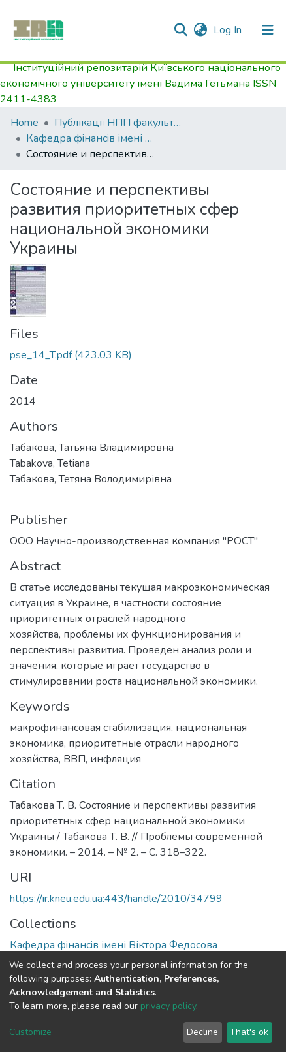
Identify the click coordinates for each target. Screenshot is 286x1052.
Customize (30, 1032)
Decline (202, 1032)
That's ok (249, 1032)
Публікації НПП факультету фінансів (119, 123)
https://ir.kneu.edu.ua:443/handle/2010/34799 (116, 898)
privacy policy (168, 1006)
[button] (200, 30)
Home (24, 123)
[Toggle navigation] (267, 30)
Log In (229, 30)
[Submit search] (180, 30)
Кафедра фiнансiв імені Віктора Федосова (91, 138)
